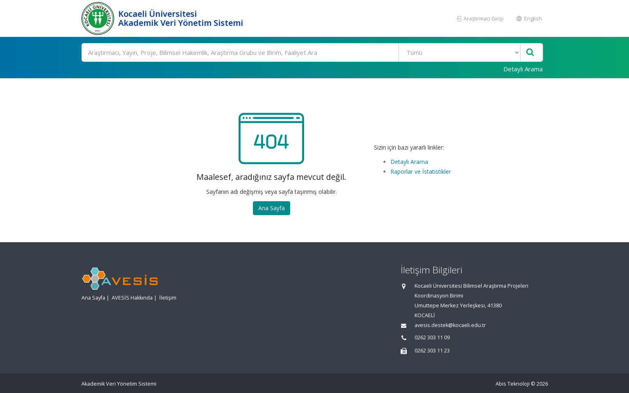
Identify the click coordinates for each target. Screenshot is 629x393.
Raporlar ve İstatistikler (420, 171)
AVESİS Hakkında (132, 297)
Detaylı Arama (523, 69)
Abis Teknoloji (513, 383)
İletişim (167, 297)
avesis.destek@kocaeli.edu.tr (450, 325)
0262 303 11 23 (432, 350)
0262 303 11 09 (432, 337)
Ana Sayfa (271, 208)
